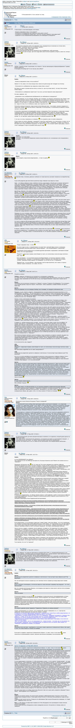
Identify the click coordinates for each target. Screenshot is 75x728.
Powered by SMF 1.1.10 (27, 726)
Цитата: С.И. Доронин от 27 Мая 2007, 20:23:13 (26, 645)
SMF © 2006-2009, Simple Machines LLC (44, 726)
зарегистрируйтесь (34, 1)
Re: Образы (23, 42)
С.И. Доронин (8, 172)
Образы (12, 16)
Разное (9, 14)
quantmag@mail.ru (31, 8)
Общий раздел (12, 15)
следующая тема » (66, 16)
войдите (25, 1)
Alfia (5, 240)
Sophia (6, 25)
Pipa (5, 397)
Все (16, 19)
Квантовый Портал (11, 12)
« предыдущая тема (56, 16)
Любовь (6, 41)
